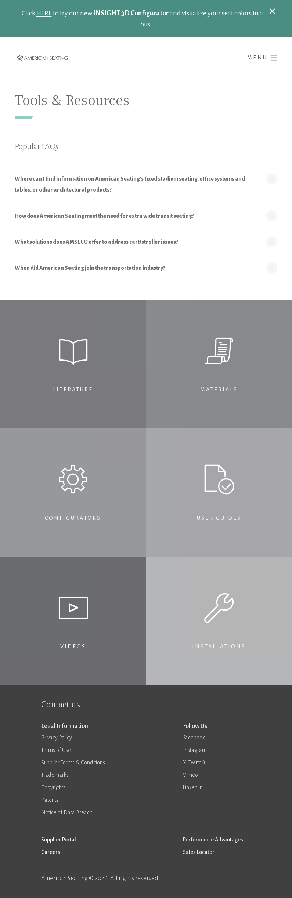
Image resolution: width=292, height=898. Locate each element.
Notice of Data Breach (67, 812)
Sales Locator (199, 852)
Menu (262, 56)
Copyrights (53, 787)
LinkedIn (193, 787)
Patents (49, 800)
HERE (44, 13)
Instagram (195, 750)
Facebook (194, 738)
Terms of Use (56, 750)
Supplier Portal (58, 840)
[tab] (146, 184)
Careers (50, 852)
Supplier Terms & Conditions (73, 762)
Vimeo (190, 775)
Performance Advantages (213, 840)
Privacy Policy (56, 738)
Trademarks (55, 775)
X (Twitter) (194, 762)
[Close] (272, 11)
